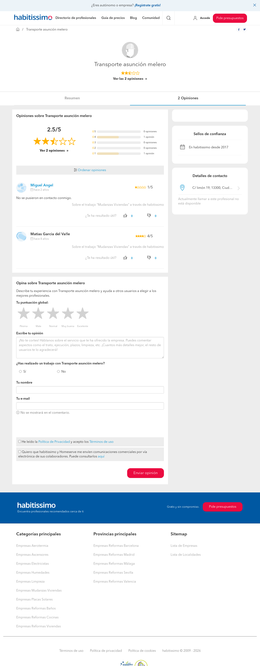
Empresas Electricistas (32, 563)
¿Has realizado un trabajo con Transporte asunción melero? (60, 363)
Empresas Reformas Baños (36, 608)
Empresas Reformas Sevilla (113, 572)
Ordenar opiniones (90, 170)
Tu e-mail (23, 398)
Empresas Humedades (32, 572)
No (63, 371)
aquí (101, 456)
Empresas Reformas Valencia (114, 581)
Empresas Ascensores (32, 555)
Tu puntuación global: (32, 302)
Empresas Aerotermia (32, 546)
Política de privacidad (106, 651)
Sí (24, 371)
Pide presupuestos (230, 18)
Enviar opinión (145, 473)
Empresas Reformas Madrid (113, 555)
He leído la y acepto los (66, 442)
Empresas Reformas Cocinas (37, 617)
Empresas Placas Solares (34, 599)
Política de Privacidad (54, 442)
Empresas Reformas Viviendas (38, 626)
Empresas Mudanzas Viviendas (39, 590)
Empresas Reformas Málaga (114, 563)
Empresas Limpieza (30, 581)
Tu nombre (24, 382)
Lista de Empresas (184, 546)
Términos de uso (101, 442)
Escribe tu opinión (29, 333)
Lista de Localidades (186, 555)
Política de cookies (142, 651)
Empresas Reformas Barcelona (116, 546)
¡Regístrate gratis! (147, 5)
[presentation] (47, 426)
